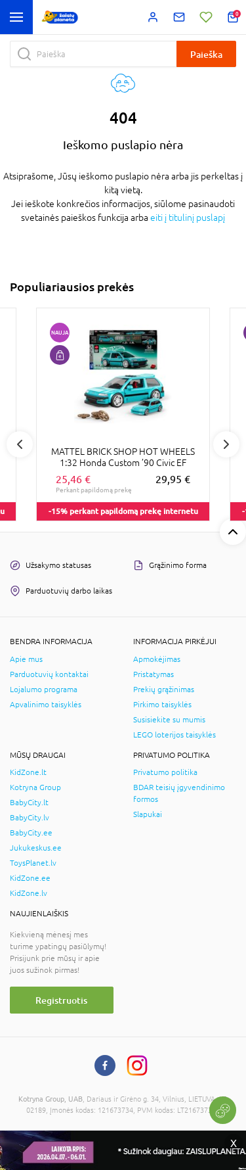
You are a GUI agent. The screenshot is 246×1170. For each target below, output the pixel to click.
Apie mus (26, 659)
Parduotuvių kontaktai (49, 674)
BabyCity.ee (31, 832)
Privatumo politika (165, 772)
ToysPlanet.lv (33, 863)
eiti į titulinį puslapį (187, 217)
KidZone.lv (28, 893)
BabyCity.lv (29, 817)
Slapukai (147, 814)
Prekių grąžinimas (163, 689)
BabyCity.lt (29, 802)
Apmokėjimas (156, 659)
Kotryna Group (35, 787)
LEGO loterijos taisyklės (174, 734)
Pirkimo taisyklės (162, 704)
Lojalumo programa (43, 689)
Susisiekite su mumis (169, 719)
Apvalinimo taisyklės (45, 704)
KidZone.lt (28, 772)
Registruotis (61, 1000)
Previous (20, 444)
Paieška (206, 54)
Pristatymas (153, 674)
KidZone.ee (30, 878)
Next (226, 444)
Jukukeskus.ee (36, 848)
